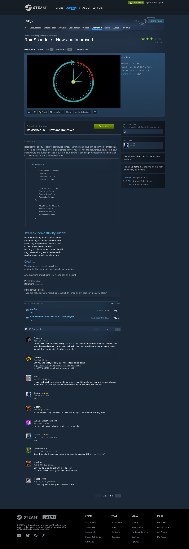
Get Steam (162, 522)
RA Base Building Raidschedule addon (42, 237)
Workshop (35, 36)
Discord (28, 281)
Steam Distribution (93, 537)
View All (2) (115, 303)
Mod (130, 57)
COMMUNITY (73, 7)
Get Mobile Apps (164, 527)
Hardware (115, 532)
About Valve (116, 522)
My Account (162, 537)
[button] (29, 112)
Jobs (113, 527)
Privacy (135, 522)
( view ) (141, 74)
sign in (148, 3)
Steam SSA (90, 527)
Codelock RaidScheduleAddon (38, 246)
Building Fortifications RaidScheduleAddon (44, 249)
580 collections (138, 156)
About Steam (91, 522)
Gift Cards (89, 542)
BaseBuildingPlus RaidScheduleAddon (42, 240)
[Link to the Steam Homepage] (38, 10)
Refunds (135, 542)
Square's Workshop (49, 36)
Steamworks (90, 532)
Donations (29, 284)
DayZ (27, 36)
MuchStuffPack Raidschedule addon (41, 255)
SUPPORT (98, 7)
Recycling (115, 537)
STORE (59, 7)
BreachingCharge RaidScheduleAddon (42, 243)
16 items (135, 166)
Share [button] (68, 112)
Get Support (162, 532)
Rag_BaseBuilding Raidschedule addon (43, 252)
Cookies (135, 537)
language (157, 3)
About (86, 7)
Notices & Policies (140, 532)
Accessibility (137, 527)
